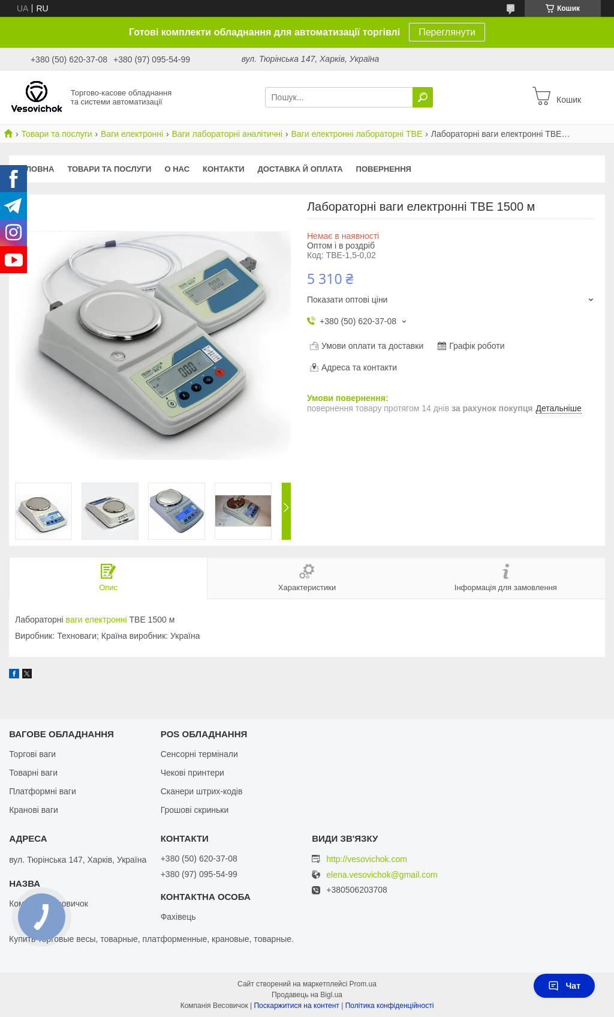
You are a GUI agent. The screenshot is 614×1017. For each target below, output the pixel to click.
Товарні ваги (33, 772)
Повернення (383, 169)
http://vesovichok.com (366, 859)
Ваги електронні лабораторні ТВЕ (357, 134)
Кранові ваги (33, 810)
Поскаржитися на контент (296, 1005)
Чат (564, 985)
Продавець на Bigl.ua (307, 995)
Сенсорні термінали (199, 754)
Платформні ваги (42, 791)
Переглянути (447, 32)
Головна (35, 169)
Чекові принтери (192, 772)
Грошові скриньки (195, 810)
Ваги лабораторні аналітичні (227, 134)
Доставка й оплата (300, 169)
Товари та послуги (56, 134)
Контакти (224, 169)
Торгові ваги (32, 754)
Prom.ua (363, 984)
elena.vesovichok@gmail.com (381, 875)
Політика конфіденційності (389, 1005)
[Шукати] (423, 97)
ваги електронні (96, 619)
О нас (176, 169)
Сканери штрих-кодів (202, 791)
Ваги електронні (132, 134)
